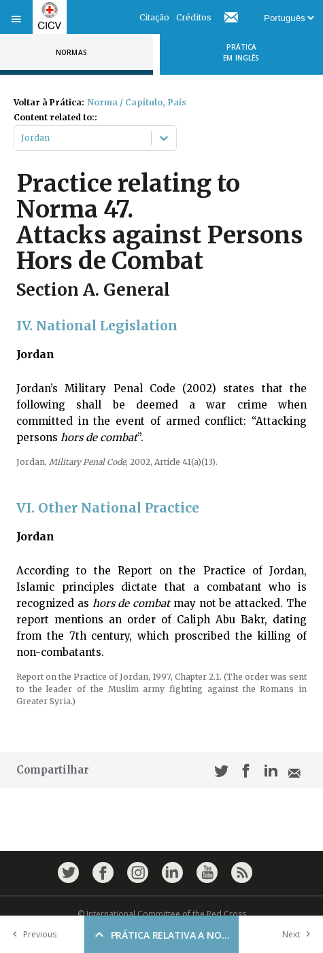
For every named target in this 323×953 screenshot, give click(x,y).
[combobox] (22, 138)
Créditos (193, 17)
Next (299, 934)
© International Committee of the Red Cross (162, 914)
